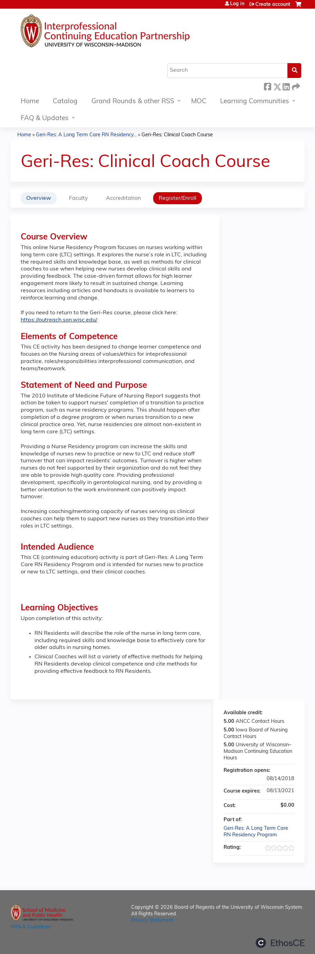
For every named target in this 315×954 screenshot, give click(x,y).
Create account (272, 4)
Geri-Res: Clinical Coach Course (177, 135)
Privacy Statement (152, 920)
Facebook (267, 85)
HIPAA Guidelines (30, 927)
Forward (295, 85)
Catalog (65, 101)
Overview (38, 198)
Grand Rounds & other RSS (132, 101)
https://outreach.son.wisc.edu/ (59, 320)
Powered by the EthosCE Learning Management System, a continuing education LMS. (280, 943)
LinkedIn (286, 85)
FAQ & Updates (45, 118)
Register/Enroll (177, 198)
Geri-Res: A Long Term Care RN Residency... (86, 135)
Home (30, 101)
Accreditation (123, 198)
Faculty (78, 198)
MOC (198, 101)
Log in (237, 4)
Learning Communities (254, 101)
